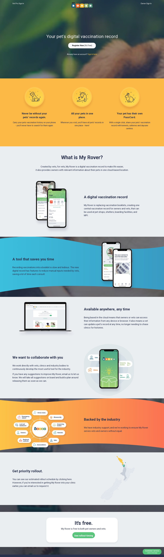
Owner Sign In (146, 4)
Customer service (152, 552)
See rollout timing (83, 535)
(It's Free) (82, 45)
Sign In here (92, 54)
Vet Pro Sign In (18, 4)
